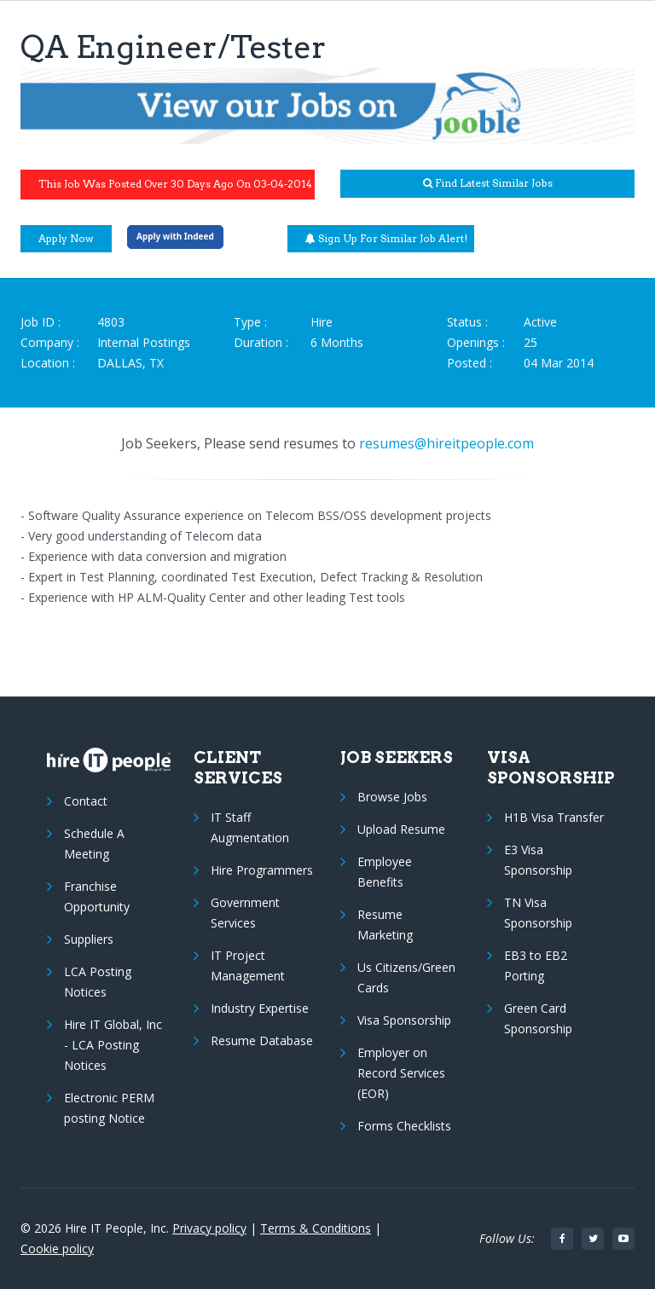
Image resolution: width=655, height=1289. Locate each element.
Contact (85, 801)
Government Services (245, 912)
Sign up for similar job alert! (386, 238)
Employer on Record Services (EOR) (401, 1072)
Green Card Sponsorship (538, 1018)
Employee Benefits (384, 871)
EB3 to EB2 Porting (535, 965)
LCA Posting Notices (97, 981)
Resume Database (262, 1040)
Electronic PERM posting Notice (109, 1108)
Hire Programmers (262, 870)
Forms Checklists (404, 1126)
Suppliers (88, 939)
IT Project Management (248, 965)
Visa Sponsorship (404, 1020)
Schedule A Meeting (94, 843)
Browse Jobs (392, 797)
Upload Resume (401, 829)
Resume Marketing (385, 924)
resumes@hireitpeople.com (446, 443)
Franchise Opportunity (97, 896)
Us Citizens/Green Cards (406, 977)
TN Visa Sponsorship (538, 912)
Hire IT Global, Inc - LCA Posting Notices (113, 1044)
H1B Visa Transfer (554, 817)
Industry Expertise (260, 1008)
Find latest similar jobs (488, 182)
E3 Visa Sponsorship (538, 859)
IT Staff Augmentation (250, 827)
